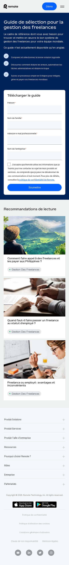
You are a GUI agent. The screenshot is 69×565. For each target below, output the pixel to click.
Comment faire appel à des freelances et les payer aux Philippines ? (33, 260)
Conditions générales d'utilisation (34, 532)
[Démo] (49, 6)
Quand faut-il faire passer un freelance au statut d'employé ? (33, 322)
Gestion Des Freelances (24, 269)
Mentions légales (50, 541)
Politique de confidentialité (34, 515)
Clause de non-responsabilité (24, 541)
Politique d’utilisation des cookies (34, 523)
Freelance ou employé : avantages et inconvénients (31, 384)
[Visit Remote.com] (14, 6)
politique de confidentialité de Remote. (37, 180)
